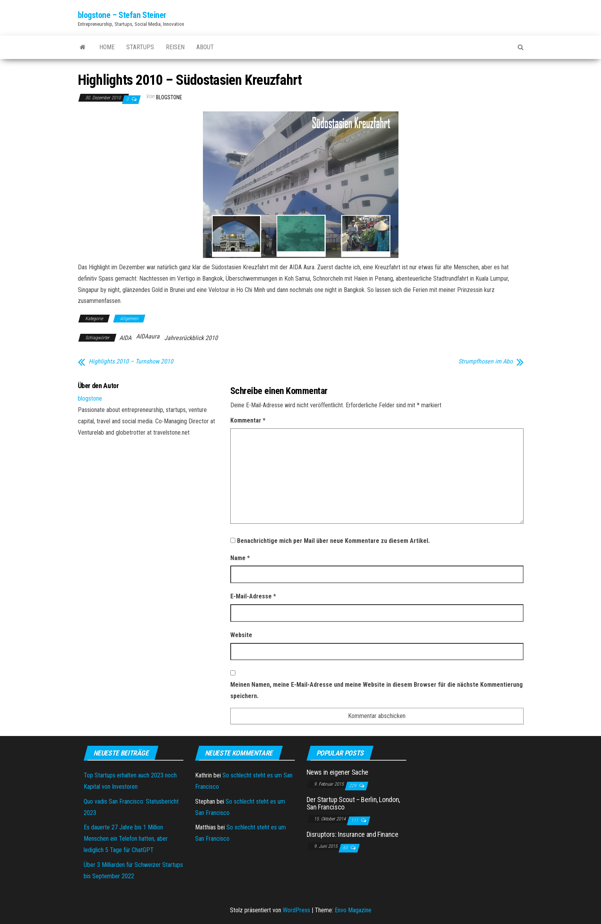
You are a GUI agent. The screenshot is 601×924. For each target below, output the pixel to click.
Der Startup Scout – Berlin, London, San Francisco (353, 803)
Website (241, 635)
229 (353, 785)
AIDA (125, 338)
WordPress (296, 910)
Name (240, 558)
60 (346, 848)
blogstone (169, 97)
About (205, 47)
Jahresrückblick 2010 (191, 338)
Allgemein (129, 318)
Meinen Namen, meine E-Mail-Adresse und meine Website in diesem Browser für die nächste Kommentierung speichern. (376, 690)
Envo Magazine (353, 910)
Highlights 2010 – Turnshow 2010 (131, 361)
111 (355, 820)
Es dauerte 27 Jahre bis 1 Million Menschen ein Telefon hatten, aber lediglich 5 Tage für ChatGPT (126, 839)
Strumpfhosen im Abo (485, 361)
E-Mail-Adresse (253, 596)
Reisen (175, 47)
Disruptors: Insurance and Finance (352, 834)
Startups (140, 47)
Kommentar (248, 420)
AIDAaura (148, 336)
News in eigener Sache (337, 772)
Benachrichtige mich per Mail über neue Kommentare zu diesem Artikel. (333, 540)
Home (107, 47)
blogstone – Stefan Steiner (122, 15)
